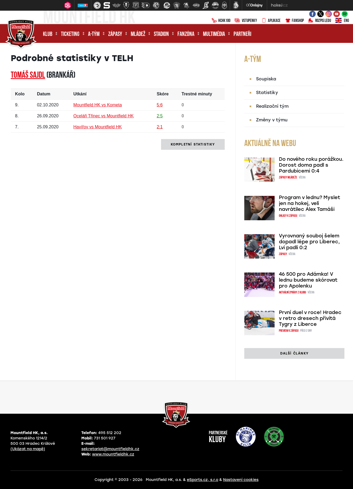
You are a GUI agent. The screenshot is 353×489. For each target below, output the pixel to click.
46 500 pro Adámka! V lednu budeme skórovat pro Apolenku (308, 280)
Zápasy (115, 34)
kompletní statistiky (193, 144)
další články (294, 353)
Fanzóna (185, 34)
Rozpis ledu (319, 21)
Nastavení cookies (241, 479)
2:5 (160, 116)
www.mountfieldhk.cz (113, 454)
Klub (47, 34)
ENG (342, 21)
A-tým (94, 34)
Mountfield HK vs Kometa (97, 105)
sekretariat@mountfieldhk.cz (110, 449)
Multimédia (214, 34)
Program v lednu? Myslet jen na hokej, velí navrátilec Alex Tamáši (309, 203)
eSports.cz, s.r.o (202, 479)
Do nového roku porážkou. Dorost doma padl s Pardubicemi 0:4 (311, 165)
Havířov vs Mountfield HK (97, 127)
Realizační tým (272, 106)
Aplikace (271, 21)
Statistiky (267, 92)
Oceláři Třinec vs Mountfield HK (103, 116)
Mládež (138, 34)
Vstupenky (246, 21)
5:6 (160, 105)
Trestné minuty (196, 94)
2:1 (160, 127)
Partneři (242, 34)
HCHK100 (221, 21)
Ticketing (70, 34)
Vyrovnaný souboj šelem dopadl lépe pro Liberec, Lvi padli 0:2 (309, 242)
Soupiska (266, 78)
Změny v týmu (272, 119)
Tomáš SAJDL (28, 75)
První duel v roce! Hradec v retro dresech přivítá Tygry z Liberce (310, 318)
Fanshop (294, 21)
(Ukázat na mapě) (27, 449)
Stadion (161, 34)
